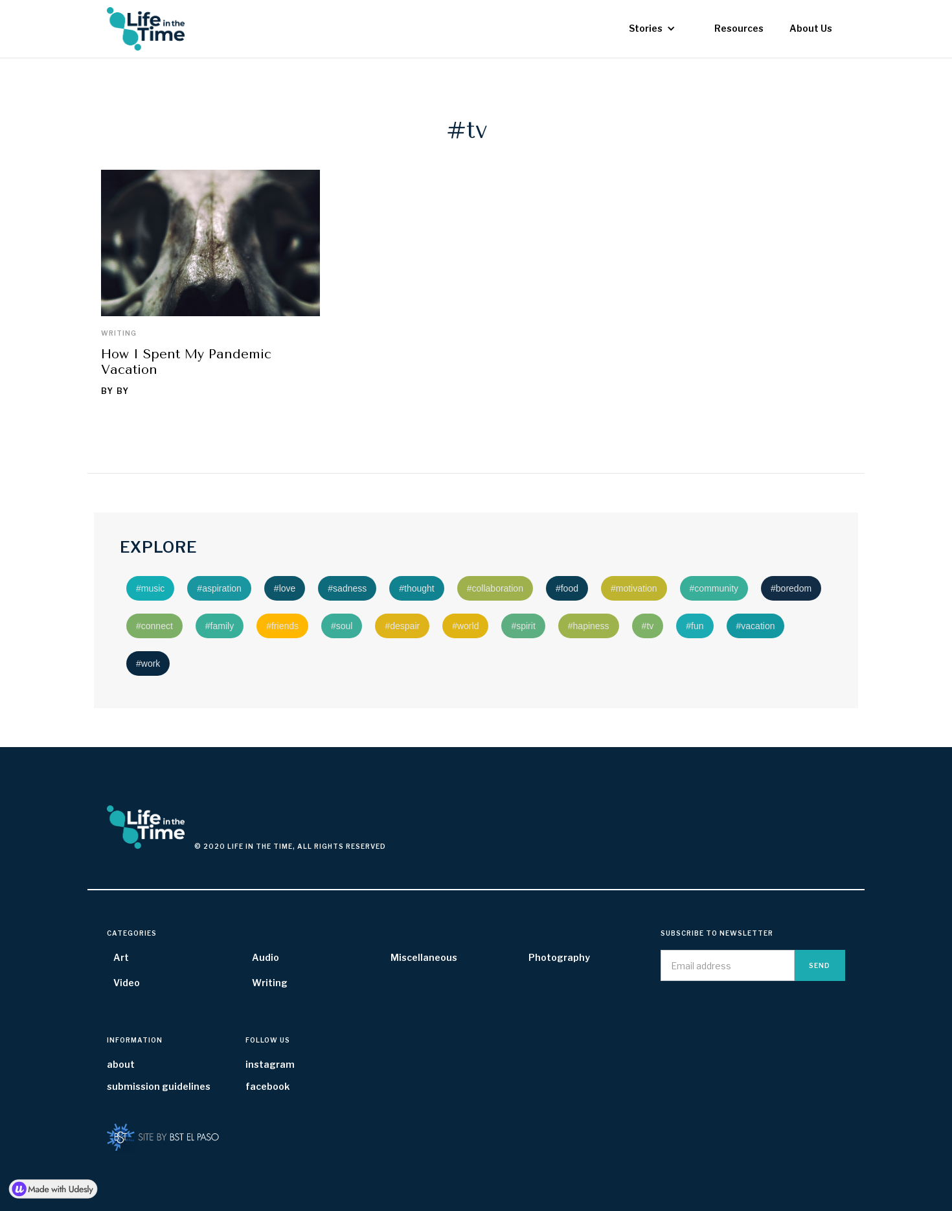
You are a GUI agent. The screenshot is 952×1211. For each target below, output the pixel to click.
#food (567, 588)
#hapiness (588, 626)
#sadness (347, 588)
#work (148, 663)
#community (714, 588)
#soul (341, 626)
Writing (119, 333)
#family (219, 626)
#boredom (791, 588)
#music (150, 588)
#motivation (634, 588)
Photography (559, 957)
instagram (270, 1064)
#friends (282, 626)
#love (284, 588)
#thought (417, 588)
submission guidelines (158, 1086)
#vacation (755, 626)
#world (465, 626)
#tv (648, 626)
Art (121, 957)
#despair (402, 626)
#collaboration (495, 588)
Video (126, 982)
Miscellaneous (424, 957)
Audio (265, 957)
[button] (652, 28)
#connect (154, 626)
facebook (267, 1086)
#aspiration (219, 588)
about (121, 1064)
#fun (694, 626)
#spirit (523, 626)
